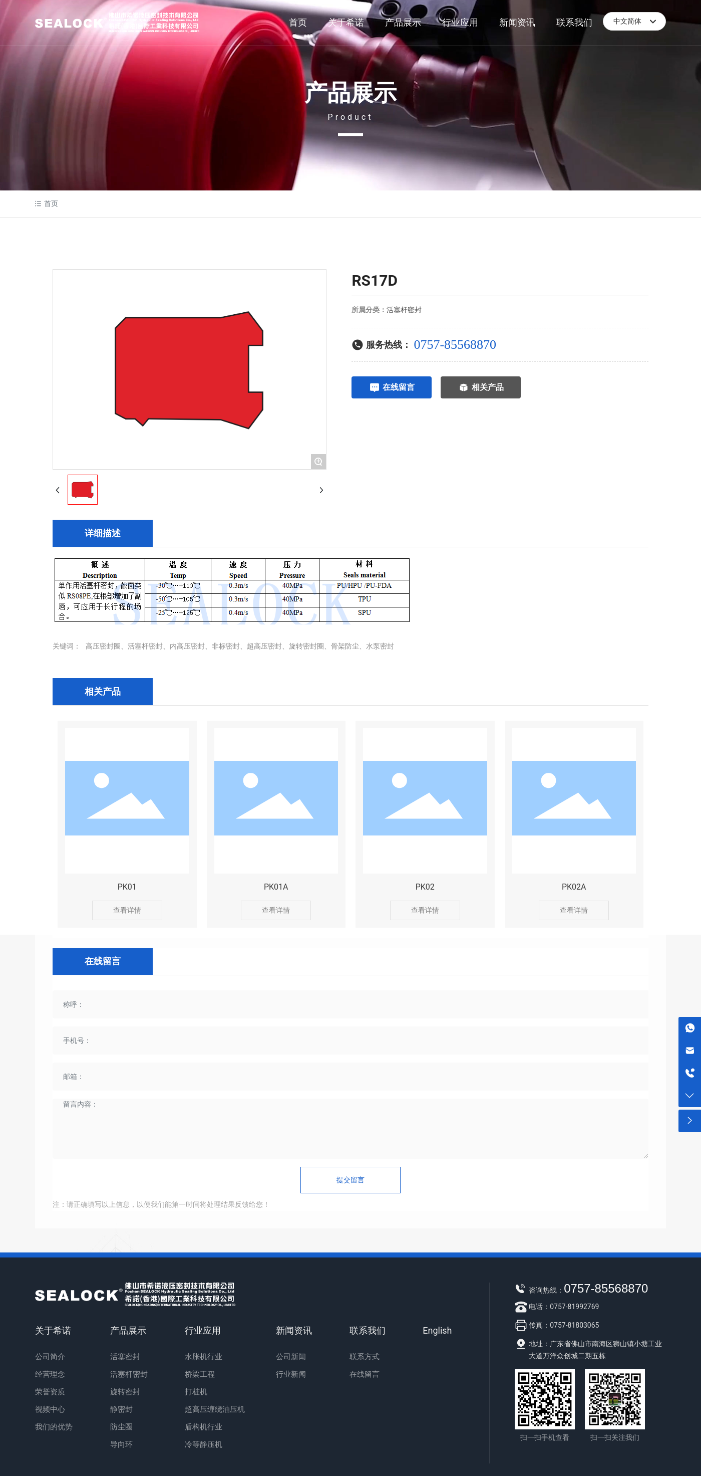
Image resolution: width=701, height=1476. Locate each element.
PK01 (127, 887)
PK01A (276, 887)
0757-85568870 (455, 344)
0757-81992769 (574, 1307)
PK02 (425, 887)
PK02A (574, 887)
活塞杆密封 (404, 310)
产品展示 (350, 92)
